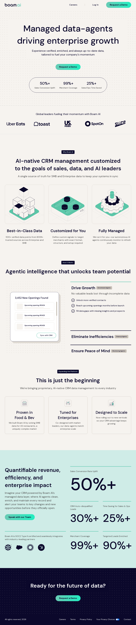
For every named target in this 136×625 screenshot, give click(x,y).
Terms (73, 619)
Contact (127, 619)
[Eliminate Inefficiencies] (100, 335)
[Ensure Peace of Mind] (100, 349)
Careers (73, 4)
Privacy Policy (86, 619)
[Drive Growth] (100, 286)
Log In (95, 4)
